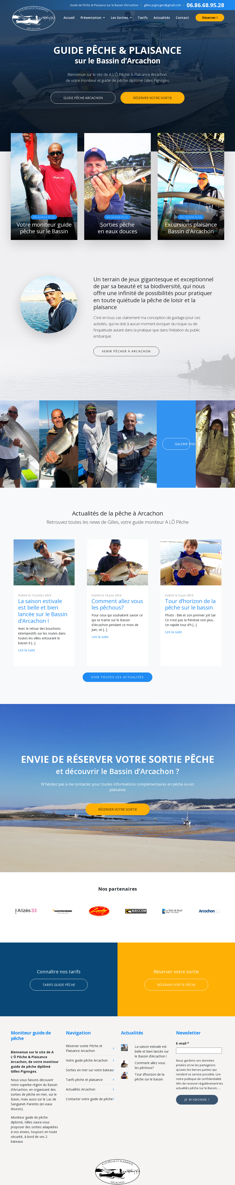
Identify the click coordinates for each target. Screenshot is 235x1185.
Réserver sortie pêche (176, 984)
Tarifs (143, 17)
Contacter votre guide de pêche (89, 1098)
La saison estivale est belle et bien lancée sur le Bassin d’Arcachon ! (42, 610)
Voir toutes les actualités (117, 676)
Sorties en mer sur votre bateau (89, 1069)
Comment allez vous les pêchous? (117, 603)
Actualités (162, 17)
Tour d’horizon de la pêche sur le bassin (190, 603)
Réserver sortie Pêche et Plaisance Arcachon (84, 1047)
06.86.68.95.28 (205, 5)
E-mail (182, 1042)
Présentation (91, 17)
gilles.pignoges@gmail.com (162, 5)
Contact (182, 17)
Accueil (69, 17)
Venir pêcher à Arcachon (126, 350)
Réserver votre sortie (152, 98)
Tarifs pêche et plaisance (84, 1079)
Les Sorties (120, 17)
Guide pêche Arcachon (83, 98)
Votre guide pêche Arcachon (87, 1059)
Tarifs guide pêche (58, 984)
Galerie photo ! (182, 443)
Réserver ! (210, 17)
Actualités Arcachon (80, 1088)
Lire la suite (26, 649)
